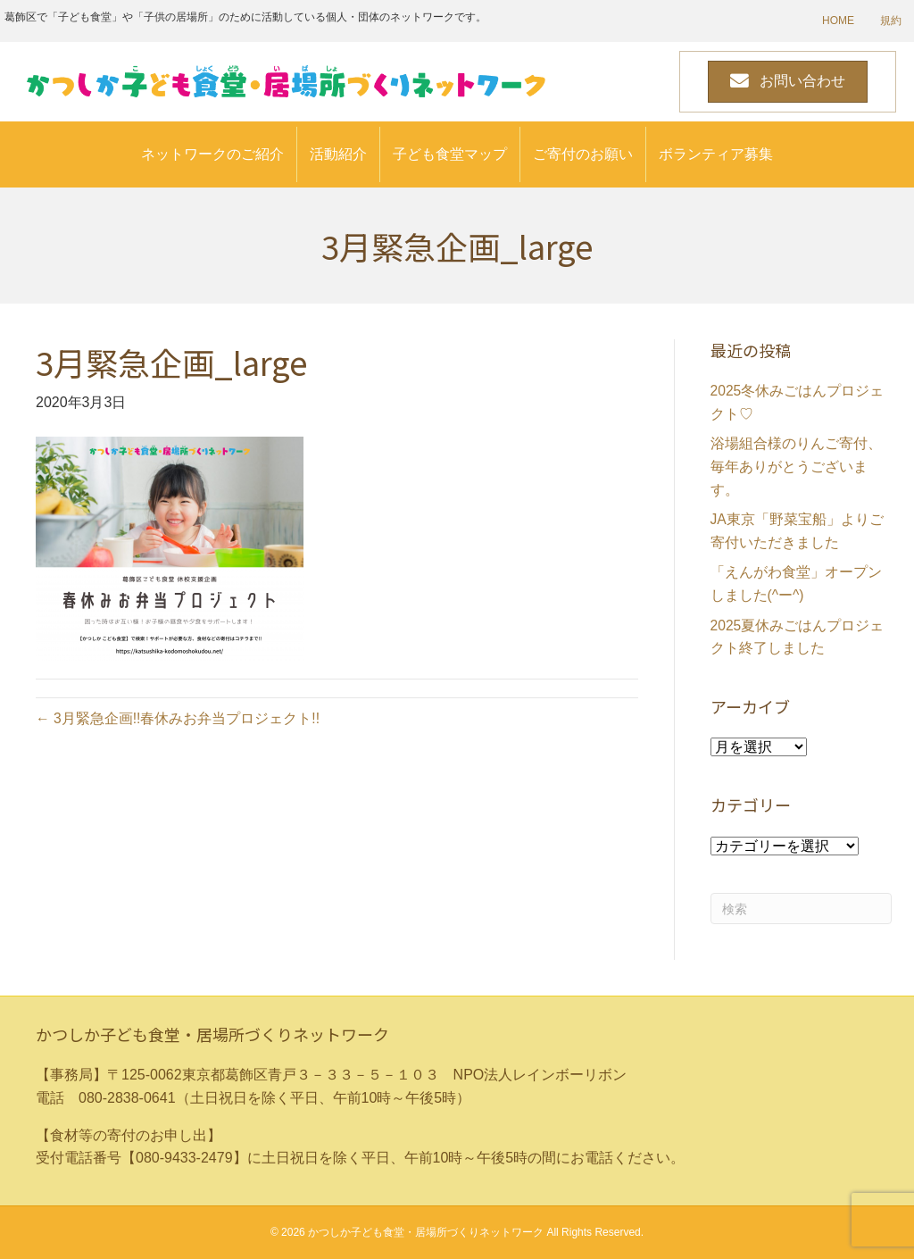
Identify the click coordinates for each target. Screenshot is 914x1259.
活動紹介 (338, 154)
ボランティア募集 (716, 154)
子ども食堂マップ (450, 154)
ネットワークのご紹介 (212, 154)
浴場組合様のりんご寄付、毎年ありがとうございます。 (796, 466)
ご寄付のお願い (583, 154)
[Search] (801, 908)
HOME (838, 20)
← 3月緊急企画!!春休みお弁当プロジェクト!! (178, 718)
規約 (891, 20)
